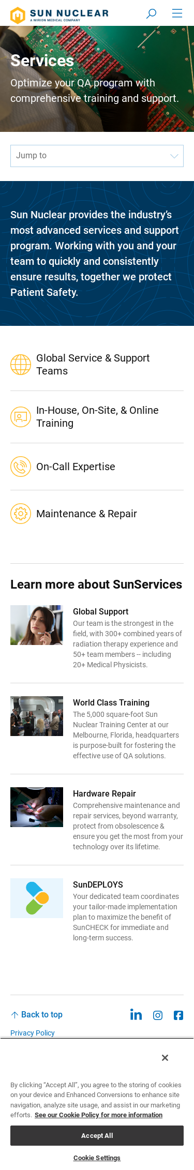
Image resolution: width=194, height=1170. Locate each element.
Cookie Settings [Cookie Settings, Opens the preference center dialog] (97, 1158)
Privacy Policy (32, 1033)
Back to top (42, 1014)
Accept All (96, 1135)
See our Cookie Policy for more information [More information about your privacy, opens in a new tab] (98, 1115)
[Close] (165, 1057)
